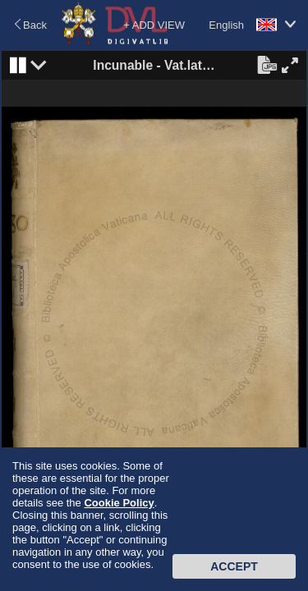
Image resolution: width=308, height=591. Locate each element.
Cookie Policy (119, 503)
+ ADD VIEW (154, 25)
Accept (234, 566)
